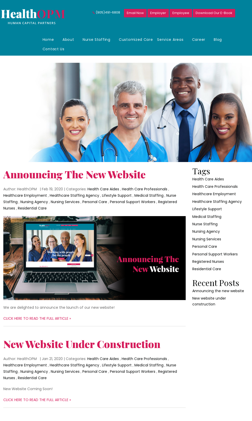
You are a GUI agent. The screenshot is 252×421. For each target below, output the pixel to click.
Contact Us (54, 49)
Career (198, 39)
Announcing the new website (74, 174)
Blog (218, 39)
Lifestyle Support (117, 195)
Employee (180, 12)
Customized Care (136, 39)
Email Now (135, 12)
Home (48, 39)
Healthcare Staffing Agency (74, 195)
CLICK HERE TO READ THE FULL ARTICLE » (37, 318)
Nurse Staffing (96, 39)
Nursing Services (65, 201)
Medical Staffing (148, 195)
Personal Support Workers (132, 201)
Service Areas (170, 39)
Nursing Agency (34, 201)
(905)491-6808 (108, 12)
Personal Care (94, 201)
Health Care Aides (103, 189)
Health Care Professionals (144, 189)
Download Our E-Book (214, 12)
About (68, 39)
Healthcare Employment (25, 195)
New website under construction (81, 344)
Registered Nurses (208, 261)
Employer (158, 12)
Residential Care (32, 208)
